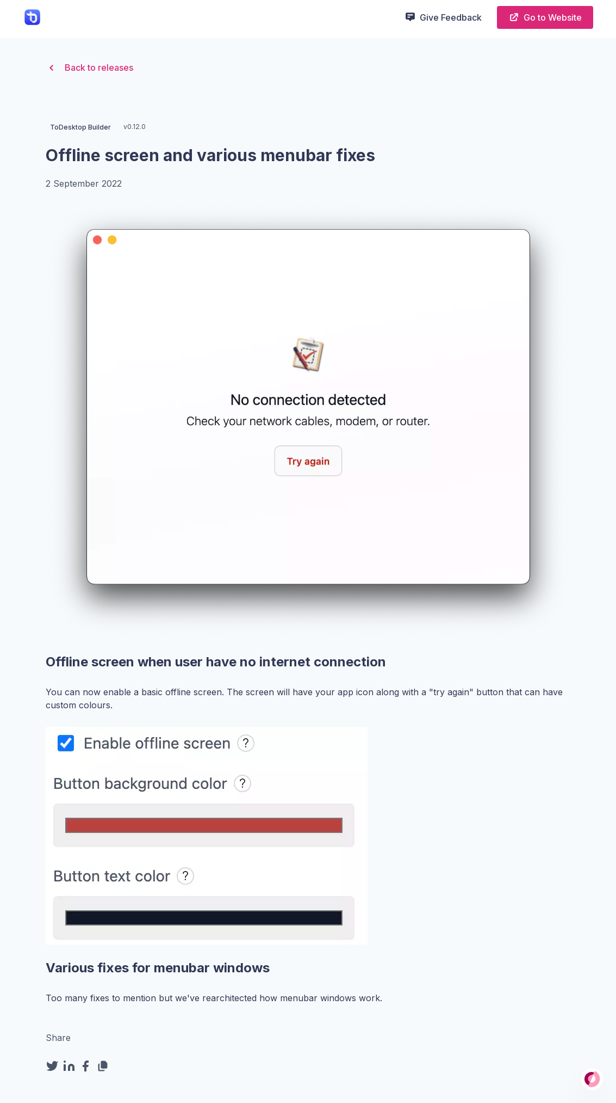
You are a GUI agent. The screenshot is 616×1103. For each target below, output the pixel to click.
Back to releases (89, 67)
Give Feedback (443, 17)
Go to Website (545, 17)
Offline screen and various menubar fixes (210, 155)
